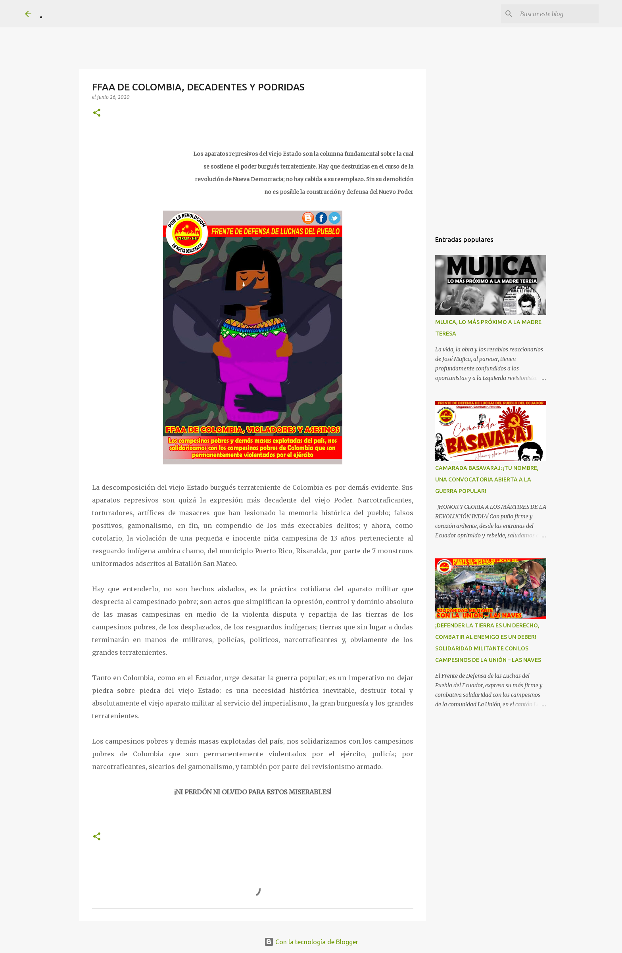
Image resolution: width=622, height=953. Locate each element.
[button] (97, 113)
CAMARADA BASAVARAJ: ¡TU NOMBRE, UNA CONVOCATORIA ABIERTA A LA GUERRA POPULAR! (487, 479)
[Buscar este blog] (557, 13)
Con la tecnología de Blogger (311, 941)
